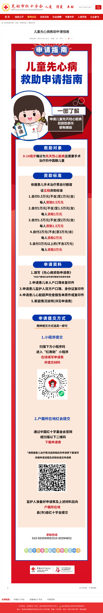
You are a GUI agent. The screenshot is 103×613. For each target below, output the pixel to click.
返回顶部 (93, 588)
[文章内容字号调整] (66, 38)
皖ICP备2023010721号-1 (49, 606)
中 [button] (69, 38)
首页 (17, 23)
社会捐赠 (57, 17)
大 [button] (65, 38)
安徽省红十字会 (36, 599)
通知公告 (32, 23)
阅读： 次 (54, 38)
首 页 (7, 17)
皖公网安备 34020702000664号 (71, 606)
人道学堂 (82, 17)
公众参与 (94, 17)
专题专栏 (69, 17)
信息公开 (19, 17)
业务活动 (44, 17)
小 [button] (72, 38)
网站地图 (83, 609)
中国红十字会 (19, 599)
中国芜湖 (51, 599)
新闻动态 (31, 17)
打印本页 (84, 588)
